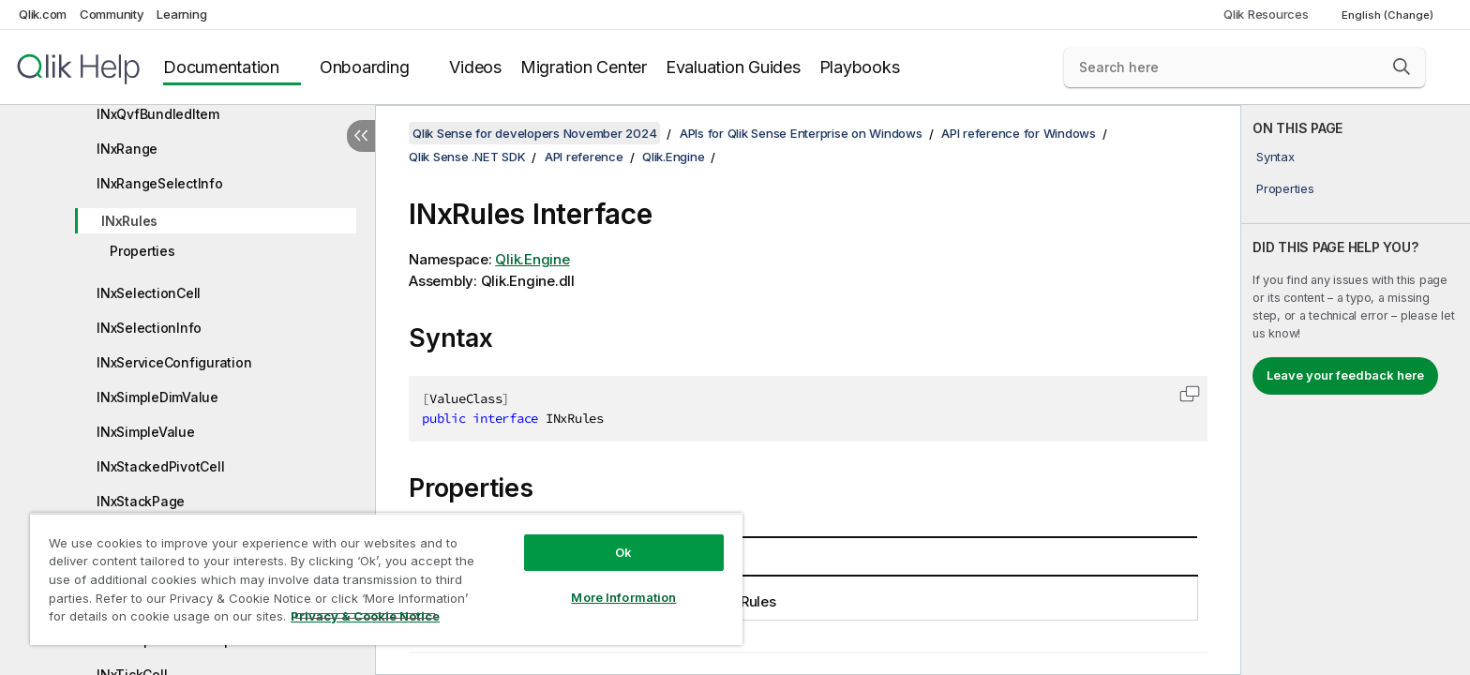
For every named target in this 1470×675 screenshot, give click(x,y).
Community (112, 14)
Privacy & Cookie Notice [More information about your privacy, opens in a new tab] (365, 615)
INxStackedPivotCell (160, 466)
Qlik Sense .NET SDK (467, 156)
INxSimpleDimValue (157, 397)
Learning (181, 14)
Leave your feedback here (1345, 375)
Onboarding (365, 67)
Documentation (221, 67)
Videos (475, 67)
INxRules (129, 221)
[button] (1402, 66)
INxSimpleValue (146, 432)
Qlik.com (43, 14)
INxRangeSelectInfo (160, 183)
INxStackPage (141, 501)
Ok (623, 552)
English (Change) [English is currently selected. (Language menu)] (1389, 15)
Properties (142, 251)
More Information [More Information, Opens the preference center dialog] (623, 597)
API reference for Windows (1018, 133)
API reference (584, 156)
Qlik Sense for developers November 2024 (534, 133)
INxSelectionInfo (149, 328)
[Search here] (1244, 67)
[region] (386, 579)
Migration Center (583, 67)
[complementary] (1355, 390)
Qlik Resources (1266, 14)
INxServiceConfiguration (174, 362)
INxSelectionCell (149, 293)
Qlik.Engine (673, 156)
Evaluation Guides (733, 67)
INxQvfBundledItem (158, 114)
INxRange (127, 149)
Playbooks (859, 67)
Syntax (1275, 156)
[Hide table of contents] (361, 136)
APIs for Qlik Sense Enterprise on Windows (801, 133)
